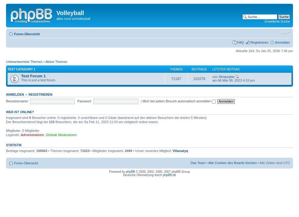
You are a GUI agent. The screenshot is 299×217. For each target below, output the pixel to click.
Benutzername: (17, 101)
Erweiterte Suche (277, 21)
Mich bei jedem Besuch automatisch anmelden (179, 101)
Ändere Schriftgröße (285, 33)
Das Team (197, 163)
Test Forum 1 (33, 76)
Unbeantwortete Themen (24, 62)
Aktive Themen (56, 62)
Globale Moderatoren (61, 135)
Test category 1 (21, 69)
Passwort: (84, 101)
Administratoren (32, 135)
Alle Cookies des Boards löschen (232, 163)
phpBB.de (169, 175)
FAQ (240, 42)
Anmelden (282, 42)
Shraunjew (226, 77)
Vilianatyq (180, 151)
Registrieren (259, 42)
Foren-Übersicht (27, 34)
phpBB (130, 171)
